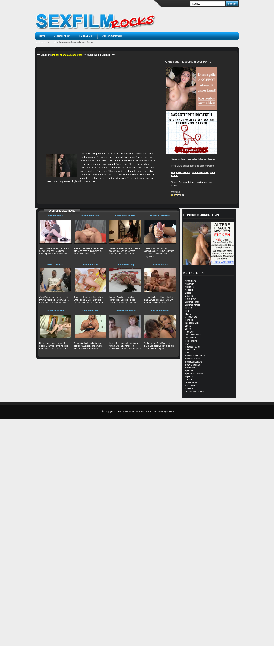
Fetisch (53, 42)
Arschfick (189, 287)
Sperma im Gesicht (194, 373)
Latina (188, 326)
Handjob (189, 320)
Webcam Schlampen (112, 36)
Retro (187, 353)
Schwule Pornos (192, 358)
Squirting (189, 376)
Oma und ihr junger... (126, 310)
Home (42, 36)
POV (187, 344)
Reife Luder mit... (91, 310)
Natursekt (189, 332)
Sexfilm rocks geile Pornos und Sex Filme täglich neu (149, 411)
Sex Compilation (192, 365)
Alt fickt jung (190, 281)
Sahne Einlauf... (91, 264)
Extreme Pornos (192, 305)
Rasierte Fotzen (200, 172)
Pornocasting (191, 341)
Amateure (189, 284)
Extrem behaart (192, 302)
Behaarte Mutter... (56, 310)
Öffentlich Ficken (193, 335)
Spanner (189, 371)
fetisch (191, 182)
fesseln (183, 182)
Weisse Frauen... (56, 264)
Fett (187, 311)
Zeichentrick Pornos (194, 391)
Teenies (188, 379)
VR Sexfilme (191, 386)
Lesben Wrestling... (126, 264)
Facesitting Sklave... (126, 215)
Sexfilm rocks (41, 42)
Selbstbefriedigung (193, 362)
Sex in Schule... (56, 215)
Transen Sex (191, 383)
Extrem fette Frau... (91, 215)
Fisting (188, 314)
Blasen (188, 293)
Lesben (188, 329)
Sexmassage (191, 368)
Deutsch (189, 296)
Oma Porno (190, 338)
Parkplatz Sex (86, 36)
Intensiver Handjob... (161, 215)
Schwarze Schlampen (195, 356)
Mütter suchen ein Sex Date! (67, 55)
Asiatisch (189, 290)
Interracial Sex (192, 323)
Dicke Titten (190, 299)
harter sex (202, 182)
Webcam (189, 388)
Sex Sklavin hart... (161, 310)
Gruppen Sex (191, 317)
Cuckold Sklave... (161, 264)
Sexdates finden (62, 36)
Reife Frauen (191, 350)
